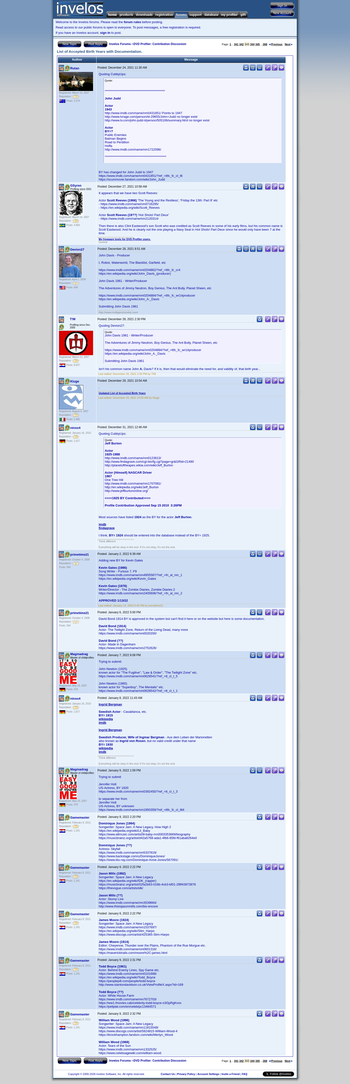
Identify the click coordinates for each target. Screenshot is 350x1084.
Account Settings (208, 1074)
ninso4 (75, 428)
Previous (275, 44)
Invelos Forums (120, 44)
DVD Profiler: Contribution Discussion (159, 44)
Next (289, 44)
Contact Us (168, 1074)
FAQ (244, 1074)
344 (252, 44)
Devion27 (77, 249)
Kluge (74, 381)
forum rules (132, 22)
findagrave (107, 528)
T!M (72, 319)
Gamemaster (79, 817)
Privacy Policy (186, 1074)
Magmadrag (79, 654)
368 (265, 44)
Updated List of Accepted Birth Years (122, 393)
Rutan (74, 68)
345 (257, 44)
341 (236, 44)
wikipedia (106, 719)
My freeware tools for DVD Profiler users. (125, 239)
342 (241, 44)
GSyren (75, 185)
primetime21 (79, 554)
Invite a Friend (230, 1074)
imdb (102, 524)
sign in (105, 33)
